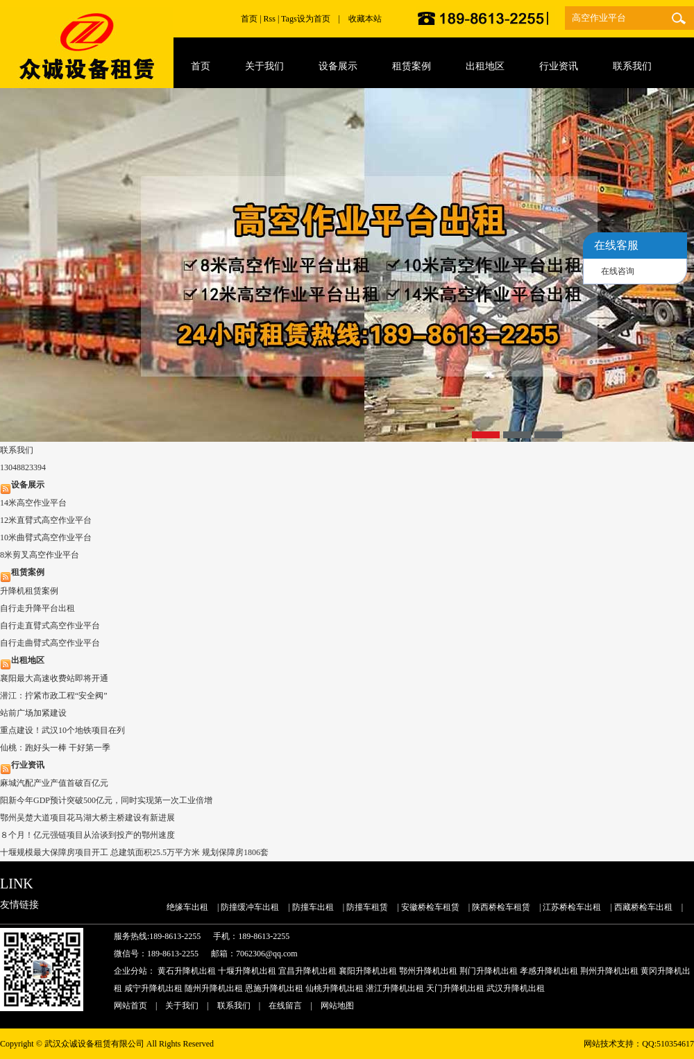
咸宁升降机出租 (153, 988)
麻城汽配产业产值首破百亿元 (54, 783)
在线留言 (285, 1005)
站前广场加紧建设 (33, 713)
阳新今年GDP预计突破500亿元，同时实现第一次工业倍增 (106, 800)
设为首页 (313, 19)
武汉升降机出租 (515, 988)
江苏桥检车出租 (572, 907)
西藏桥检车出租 (643, 907)
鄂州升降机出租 (428, 971)
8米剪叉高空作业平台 (39, 555)
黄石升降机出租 (187, 971)
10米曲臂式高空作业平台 (46, 537)
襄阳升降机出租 (368, 971)
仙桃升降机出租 (334, 988)
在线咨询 (617, 271)
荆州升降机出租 (609, 971)
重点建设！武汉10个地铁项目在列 (62, 730)
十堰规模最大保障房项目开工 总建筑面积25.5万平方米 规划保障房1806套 (134, 852)
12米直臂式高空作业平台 (46, 520)
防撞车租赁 (367, 907)
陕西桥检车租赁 (501, 907)
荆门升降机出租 (488, 971)
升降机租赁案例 (29, 591)
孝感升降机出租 (549, 971)
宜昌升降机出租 (307, 971)
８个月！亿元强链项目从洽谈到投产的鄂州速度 (87, 835)
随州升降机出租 (214, 988)
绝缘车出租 (187, 907)
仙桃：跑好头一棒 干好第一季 (55, 747)
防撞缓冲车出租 (250, 907)
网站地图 (337, 1005)
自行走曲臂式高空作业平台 (50, 643)
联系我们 (234, 1005)
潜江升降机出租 (395, 988)
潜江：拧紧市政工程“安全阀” (54, 695)
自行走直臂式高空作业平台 (50, 625)
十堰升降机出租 (247, 971)
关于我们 (181, 1005)
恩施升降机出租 (274, 988)
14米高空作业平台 (33, 503)
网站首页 (130, 1005)
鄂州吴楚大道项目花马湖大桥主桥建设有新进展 (87, 818)
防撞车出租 (313, 907)
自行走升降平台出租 (37, 608)
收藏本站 (365, 19)
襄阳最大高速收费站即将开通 (54, 678)
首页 (249, 19)
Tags (289, 19)
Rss (270, 19)
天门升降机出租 (455, 988)
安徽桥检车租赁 (430, 907)
